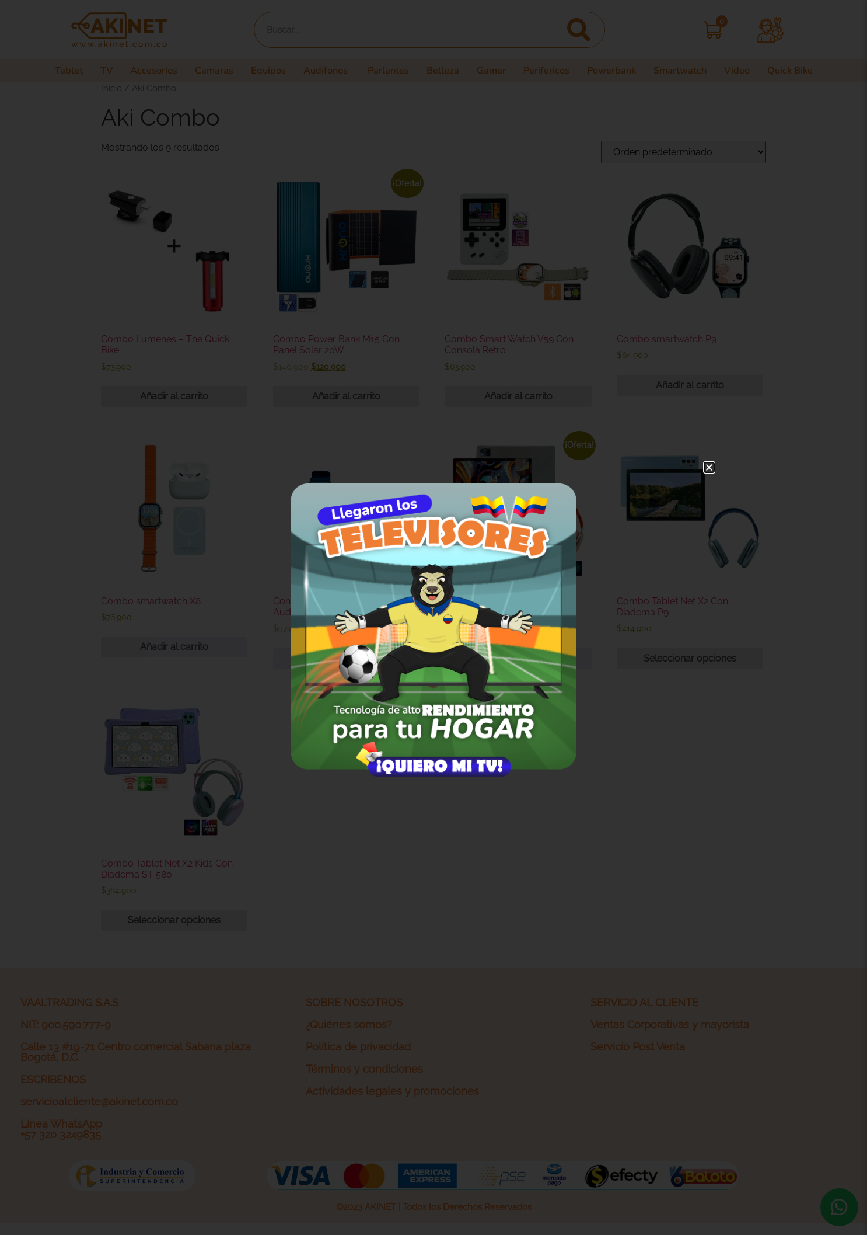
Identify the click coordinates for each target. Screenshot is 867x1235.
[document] (433, 617)
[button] (709, 467)
